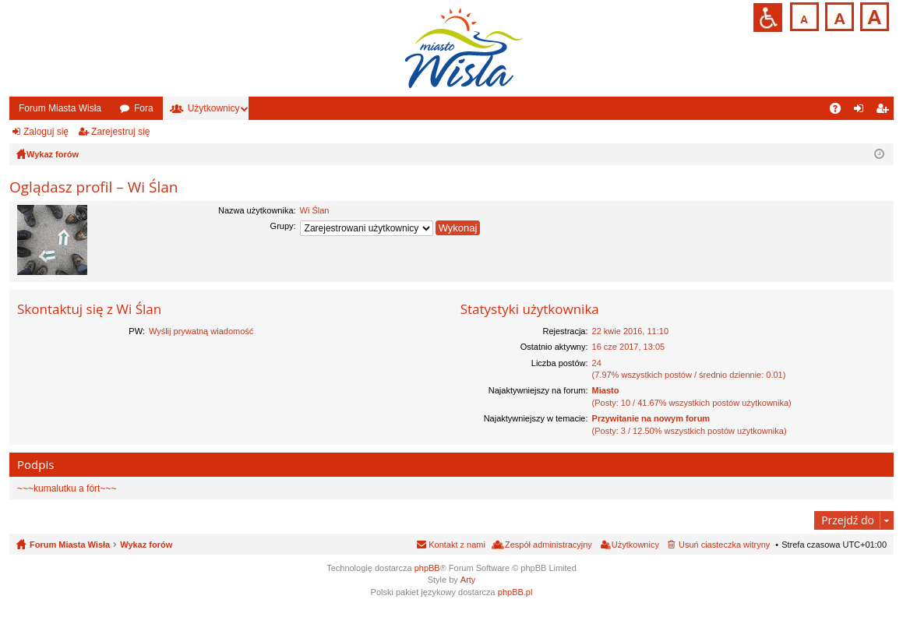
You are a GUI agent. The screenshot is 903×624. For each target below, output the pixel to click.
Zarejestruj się (120, 131)
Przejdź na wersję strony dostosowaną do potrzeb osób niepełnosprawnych (767, 17)
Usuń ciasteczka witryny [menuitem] (724, 544)
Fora (143, 108)
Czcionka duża (873, 15)
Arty (468, 579)
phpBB (427, 568)
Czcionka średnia (838, 15)
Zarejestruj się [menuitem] (885, 111)
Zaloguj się (46, 131)
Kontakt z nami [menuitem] (457, 544)
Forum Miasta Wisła (60, 108)
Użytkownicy (214, 108)
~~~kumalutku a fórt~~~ (66, 488)
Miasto (605, 390)
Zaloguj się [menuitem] (862, 111)
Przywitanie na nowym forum (651, 418)
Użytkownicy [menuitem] (635, 544)
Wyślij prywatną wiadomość (201, 331)
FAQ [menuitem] (840, 111)
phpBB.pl (515, 592)
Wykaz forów (146, 544)
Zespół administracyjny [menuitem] (548, 544)
